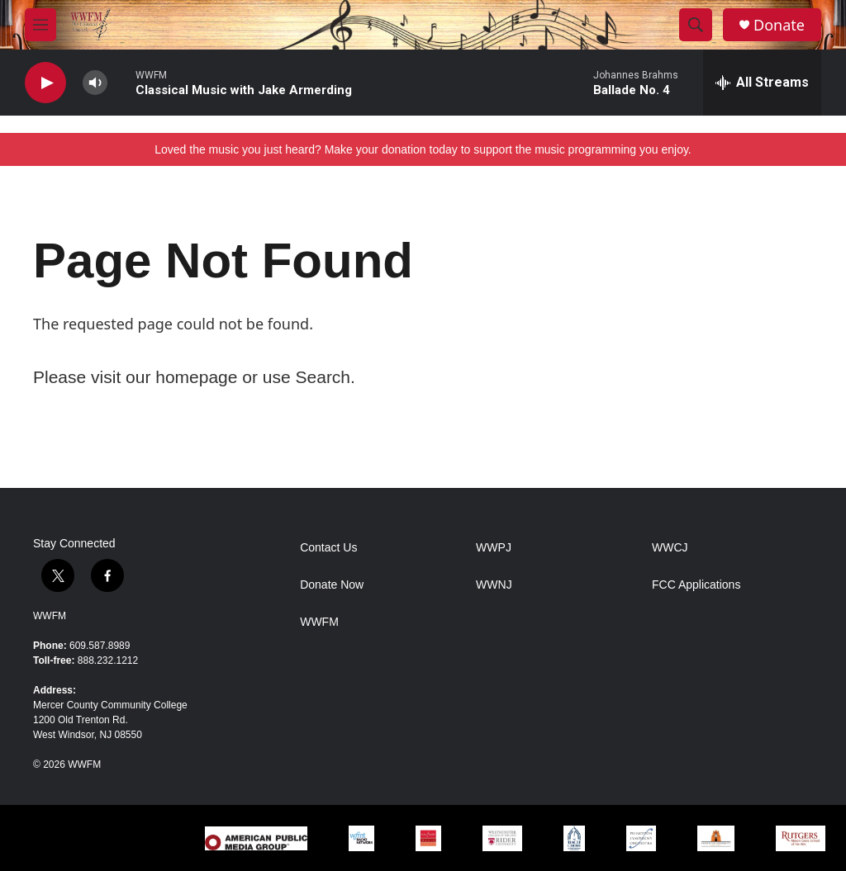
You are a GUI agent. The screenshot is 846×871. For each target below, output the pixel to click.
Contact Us (328, 548)
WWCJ (670, 548)
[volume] (95, 83)
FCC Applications (696, 585)
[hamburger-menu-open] (40, 24)
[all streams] (762, 83)
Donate (779, 25)
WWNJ (494, 585)
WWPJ (493, 548)
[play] (45, 82)
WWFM (49, 616)
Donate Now (332, 585)
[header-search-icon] (695, 24)
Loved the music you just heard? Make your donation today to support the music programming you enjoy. (423, 149)
